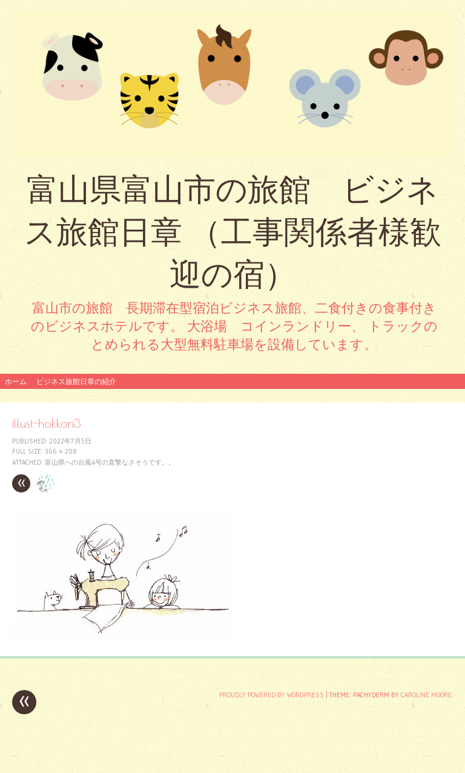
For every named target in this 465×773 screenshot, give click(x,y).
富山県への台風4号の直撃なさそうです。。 (110, 462)
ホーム (16, 381)
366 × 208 (61, 451)
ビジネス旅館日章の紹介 (76, 381)
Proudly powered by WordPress (271, 695)
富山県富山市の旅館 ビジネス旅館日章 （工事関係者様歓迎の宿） (232, 232)
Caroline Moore (426, 695)
